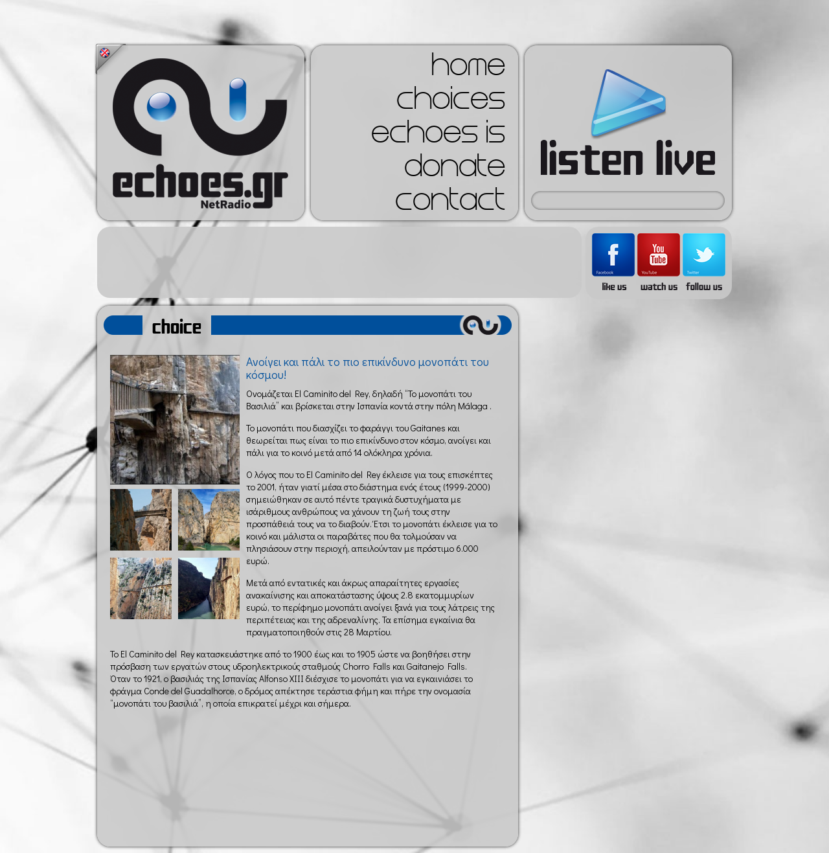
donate (454, 170)
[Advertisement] (339, 262)
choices (450, 102)
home (468, 68)
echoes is (438, 136)
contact (450, 203)
